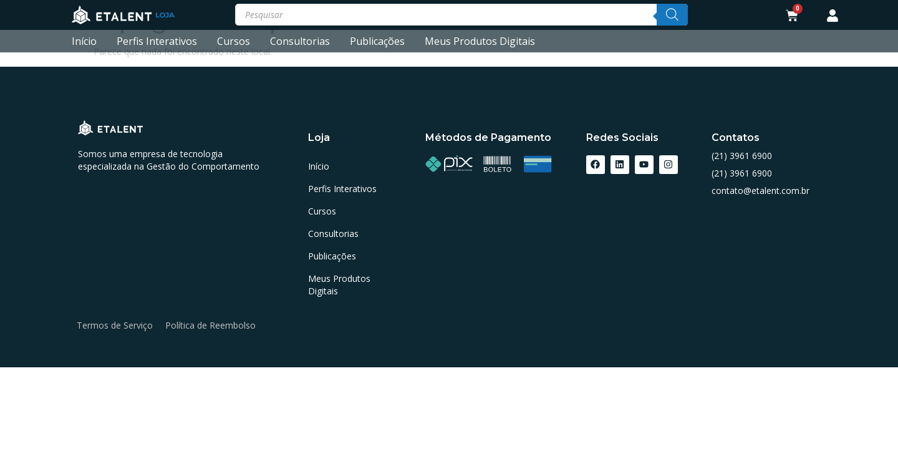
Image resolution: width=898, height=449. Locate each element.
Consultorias (300, 41)
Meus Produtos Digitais (480, 41)
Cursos (233, 41)
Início (84, 41)
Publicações (377, 41)
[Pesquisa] (672, 15)
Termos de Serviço (115, 325)
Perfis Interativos (157, 41)
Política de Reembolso (210, 325)
